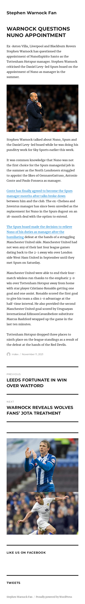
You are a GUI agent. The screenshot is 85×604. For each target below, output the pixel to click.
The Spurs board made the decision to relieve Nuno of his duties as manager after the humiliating (39, 232)
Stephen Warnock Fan (32, 12)
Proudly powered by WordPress (54, 597)
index (15, 354)
